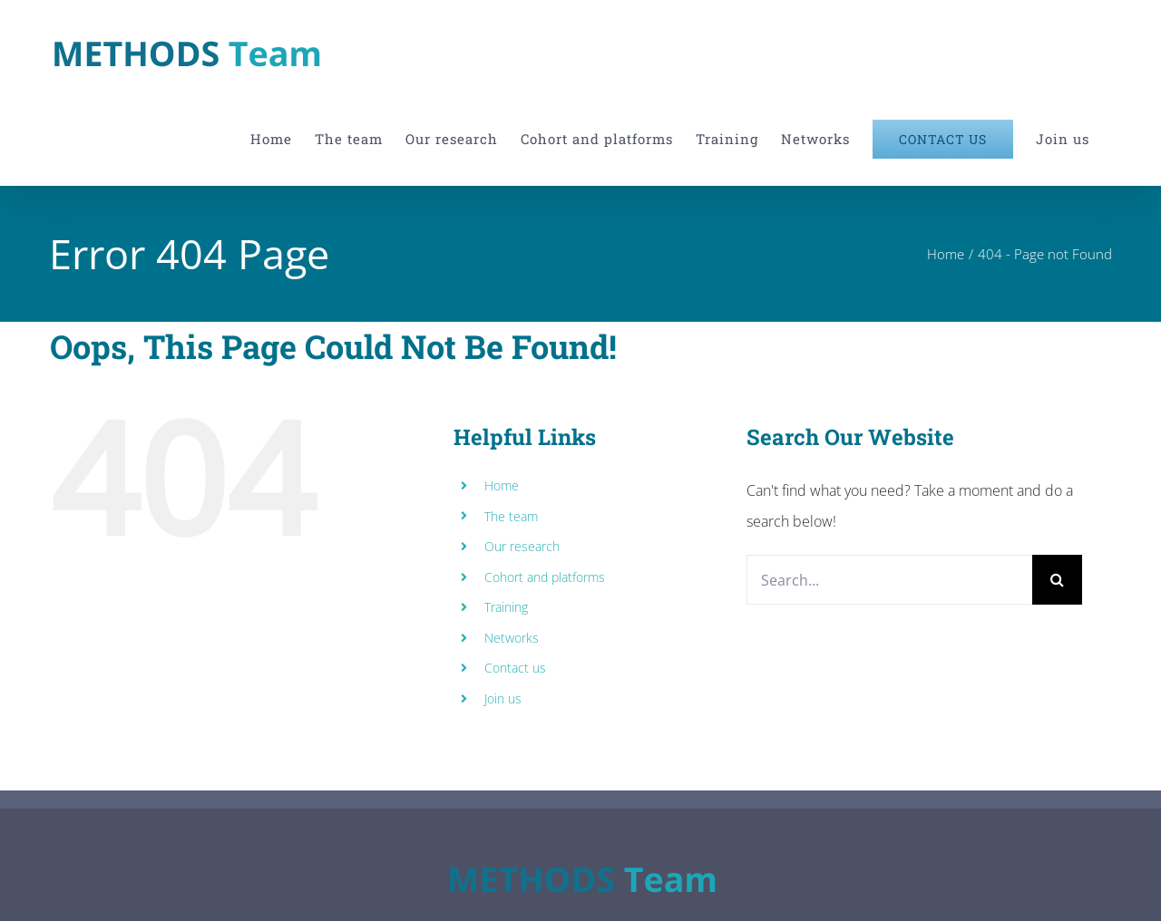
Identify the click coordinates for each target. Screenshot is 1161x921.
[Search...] (889, 580)
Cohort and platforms (544, 577)
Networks (511, 637)
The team (511, 516)
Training (506, 607)
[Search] (1057, 580)
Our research (522, 546)
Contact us (515, 667)
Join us (503, 698)
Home (501, 485)
